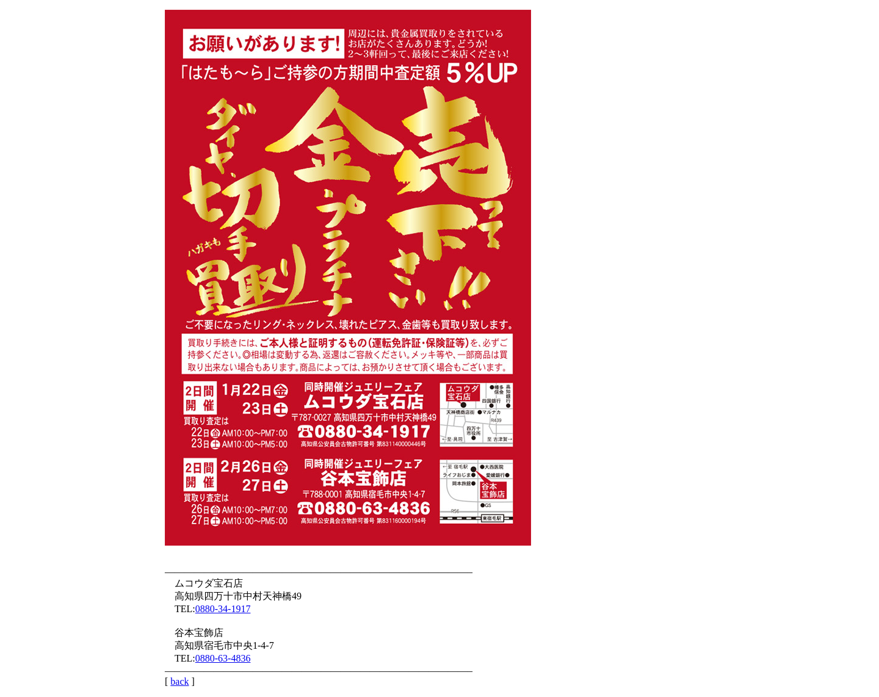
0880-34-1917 (223, 609)
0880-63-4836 (223, 658)
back (179, 681)
